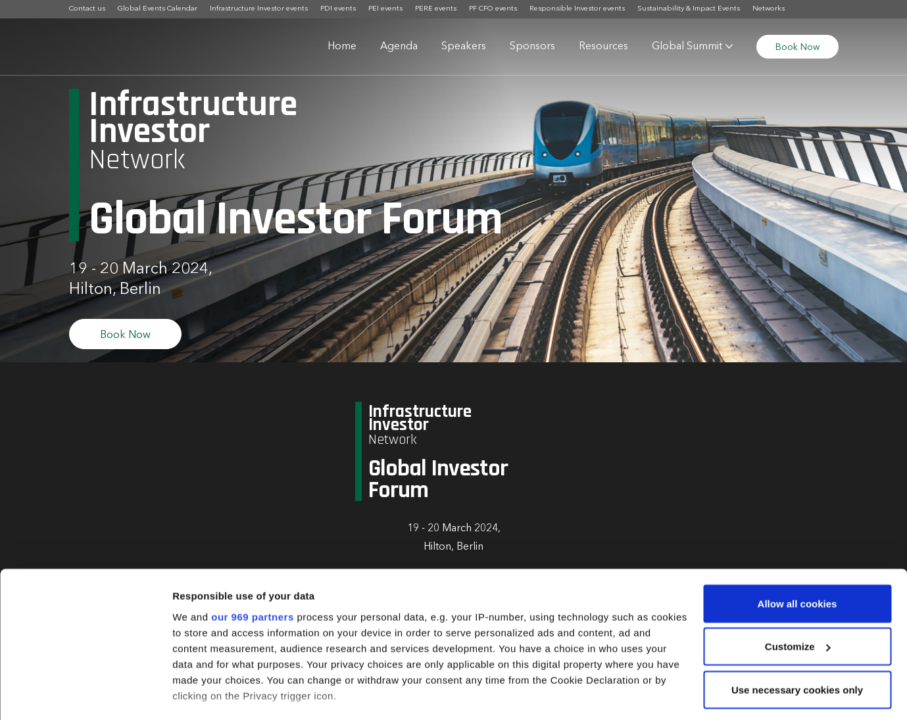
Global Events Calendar (157, 8)
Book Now (797, 47)
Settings (192, 694)
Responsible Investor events (577, 8)
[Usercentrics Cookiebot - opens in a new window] (85, 694)
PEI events (385, 8)
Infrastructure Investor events (259, 8)
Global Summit (687, 46)
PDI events (338, 8)
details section (631, 659)
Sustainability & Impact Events (688, 8)
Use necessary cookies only (797, 621)
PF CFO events (493, 8)
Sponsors (532, 46)
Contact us (87, 8)
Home (342, 46)
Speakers (463, 46)
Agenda (399, 46)
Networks (768, 8)
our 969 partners (252, 548)
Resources (603, 46)
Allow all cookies (797, 535)
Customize (798, 579)
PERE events (435, 8)
